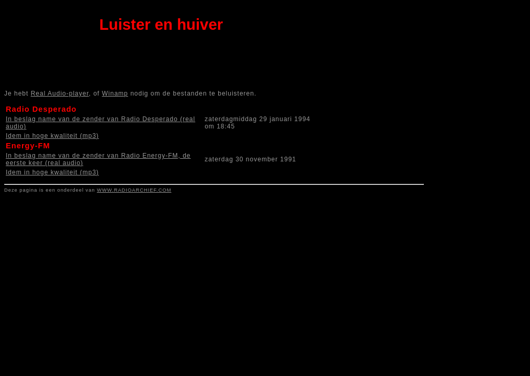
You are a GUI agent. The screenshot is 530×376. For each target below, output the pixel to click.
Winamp (115, 93)
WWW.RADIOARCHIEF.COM (134, 190)
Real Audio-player (60, 93)
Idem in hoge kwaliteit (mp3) (52, 135)
